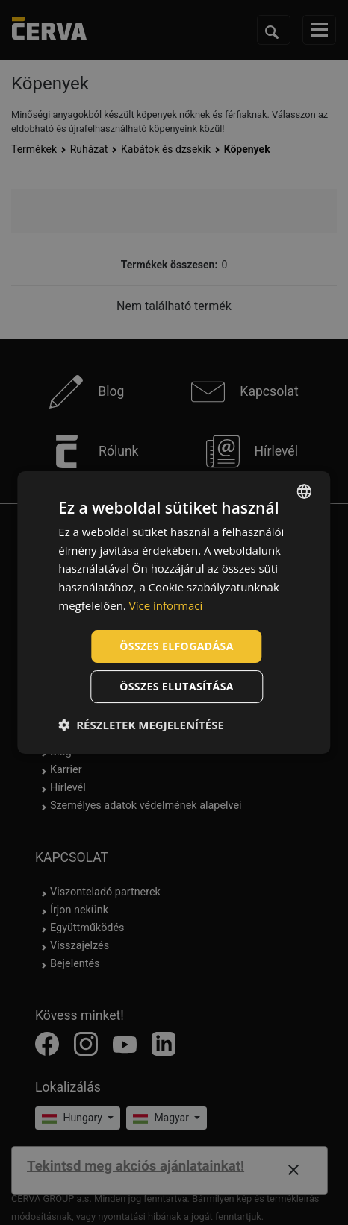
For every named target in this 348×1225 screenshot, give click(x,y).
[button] (141, 724)
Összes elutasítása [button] (176, 686)
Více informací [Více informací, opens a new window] (166, 605)
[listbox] (304, 491)
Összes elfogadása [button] (176, 646)
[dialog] (173, 613)
